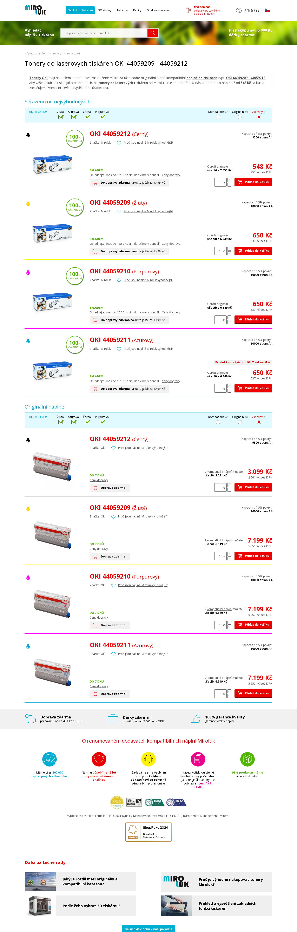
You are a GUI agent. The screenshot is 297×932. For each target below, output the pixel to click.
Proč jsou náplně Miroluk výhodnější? (148, 142)
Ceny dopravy (171, 175)
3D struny (104, 10)
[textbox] (104, 33)
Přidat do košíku (253, 182)
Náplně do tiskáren (80, 10)
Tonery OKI (73, 53)
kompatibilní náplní (219, 472)
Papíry (137, 10)
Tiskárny (122, 10)
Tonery (57, 53)
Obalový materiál (158, 10)
